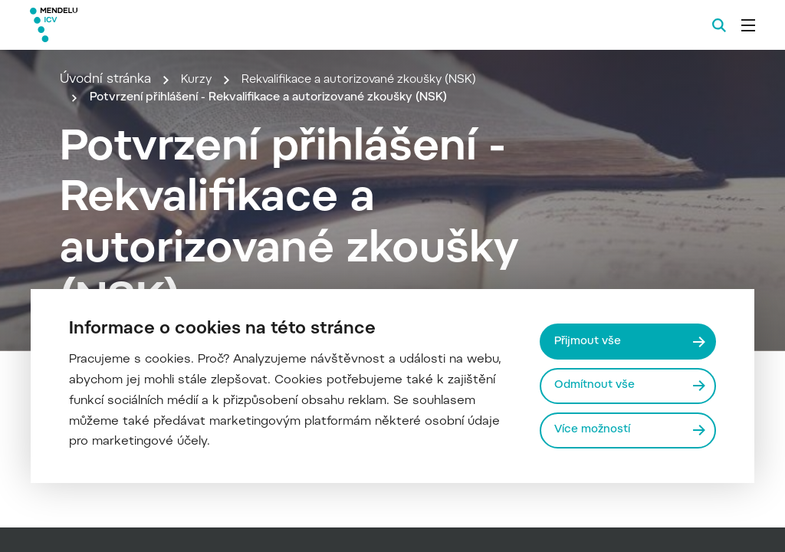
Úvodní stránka (105, 80)
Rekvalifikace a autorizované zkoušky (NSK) (374, 80)
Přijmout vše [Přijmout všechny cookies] (590, 340)
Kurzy (197, 80)
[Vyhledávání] (719, 25)
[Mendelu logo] (113, 25)
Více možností (594, 430)
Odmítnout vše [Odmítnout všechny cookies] (597, 385)
